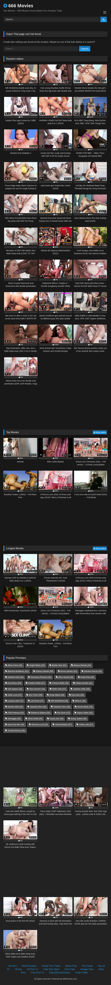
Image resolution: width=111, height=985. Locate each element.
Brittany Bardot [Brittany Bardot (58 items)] (44, 671)
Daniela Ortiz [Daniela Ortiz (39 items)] (16, 677)
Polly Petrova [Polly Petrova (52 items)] (16, 713)
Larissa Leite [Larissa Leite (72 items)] (15, 701)
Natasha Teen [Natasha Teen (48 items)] (62, 706)
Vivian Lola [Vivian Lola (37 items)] (86, 724)
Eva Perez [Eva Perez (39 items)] (14, 683)
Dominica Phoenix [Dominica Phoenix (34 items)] (41, 677)
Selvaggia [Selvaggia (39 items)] (14, 718)
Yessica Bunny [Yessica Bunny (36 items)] (16, 730)
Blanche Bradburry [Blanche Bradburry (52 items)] (18, 671)
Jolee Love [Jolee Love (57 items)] (15, 695)
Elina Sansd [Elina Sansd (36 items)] (65, 677)
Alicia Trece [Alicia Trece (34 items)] (15, 665)
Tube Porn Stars (51, 969)
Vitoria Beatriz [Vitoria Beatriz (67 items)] (63, 724)
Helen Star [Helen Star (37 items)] (59, 689)
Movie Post (71, 966)
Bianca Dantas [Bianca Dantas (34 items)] (82, 665)
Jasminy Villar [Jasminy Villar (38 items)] (81, 689)
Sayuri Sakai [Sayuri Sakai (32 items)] (85, 713)
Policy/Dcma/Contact (59, 972)
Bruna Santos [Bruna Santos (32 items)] (68, 671)
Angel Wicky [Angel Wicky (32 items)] (37, 665)
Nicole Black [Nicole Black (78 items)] (85, 706)
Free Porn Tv (37, 972)
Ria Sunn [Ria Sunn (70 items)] (63, 713)
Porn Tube (70, 969)
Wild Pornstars (29, 966)
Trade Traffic (81, 972)
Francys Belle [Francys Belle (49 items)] (60, 683)
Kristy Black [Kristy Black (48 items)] (57, 695)
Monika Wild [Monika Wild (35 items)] (15, 706)
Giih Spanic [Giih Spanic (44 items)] (15, 689)
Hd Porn (12, 966)
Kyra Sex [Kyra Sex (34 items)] (77, 695)
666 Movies (18, 6)
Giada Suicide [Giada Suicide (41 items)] (84, 683)
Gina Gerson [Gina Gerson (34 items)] (37, 689)
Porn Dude (87, 966)
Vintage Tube (86, 969)
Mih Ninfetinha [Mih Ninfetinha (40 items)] (59, 701)
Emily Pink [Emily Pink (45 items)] (87, 677)
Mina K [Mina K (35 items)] (80, 701)
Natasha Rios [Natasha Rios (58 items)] (38, 706)
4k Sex (18, 969)
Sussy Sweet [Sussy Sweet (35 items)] (79, 718)
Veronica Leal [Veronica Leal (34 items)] (39, 724)
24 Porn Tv (32, 969)
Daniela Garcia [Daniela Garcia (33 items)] (93, 671)
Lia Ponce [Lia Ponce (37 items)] (37, 701)
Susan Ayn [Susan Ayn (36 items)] (57, 718)
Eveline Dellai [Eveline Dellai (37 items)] (36, 683)
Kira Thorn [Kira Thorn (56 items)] (35, 695)
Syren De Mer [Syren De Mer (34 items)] (16, 724)
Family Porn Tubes (51, 966)
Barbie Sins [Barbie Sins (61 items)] (59, 665)
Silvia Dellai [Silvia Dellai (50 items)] (35, 718)
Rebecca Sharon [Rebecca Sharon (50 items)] (40, 713)
